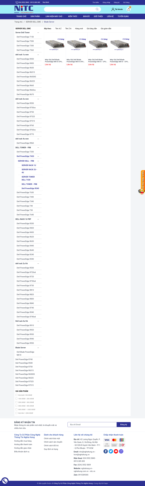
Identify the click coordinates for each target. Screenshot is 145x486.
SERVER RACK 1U (29, 165)
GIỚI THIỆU (98, 16)
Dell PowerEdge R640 (25, 250)
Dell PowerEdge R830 (25, 299)
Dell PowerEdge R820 (25, 294)
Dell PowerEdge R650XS (26, 77)
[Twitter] (111, 451)
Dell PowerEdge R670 (25, 94)
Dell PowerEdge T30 (25, 210)
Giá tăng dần (90, 29)
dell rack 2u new (22, 99)
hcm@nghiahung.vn (81, 455)
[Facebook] (105, 451)
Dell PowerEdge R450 (25, 63)
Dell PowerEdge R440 (25, 246)
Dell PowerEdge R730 (25, 286)
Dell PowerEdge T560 (25, 50)
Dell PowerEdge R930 (25, 334)
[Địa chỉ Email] (92, 424)
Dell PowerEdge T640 (25, 215)
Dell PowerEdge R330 (25, 224)
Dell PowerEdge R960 (25, 143)
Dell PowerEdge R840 (25, 303)
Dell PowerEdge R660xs (26, 90)
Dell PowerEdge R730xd (26, 281)
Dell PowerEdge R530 (25, 268)
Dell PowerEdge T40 (25, 206)
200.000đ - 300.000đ (26, 402)
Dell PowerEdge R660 (25, 86)
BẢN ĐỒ (86, 16)
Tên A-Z (57, 29)
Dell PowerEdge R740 (25, 308)
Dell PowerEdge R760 (25, 125)
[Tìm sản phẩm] (68, 9)
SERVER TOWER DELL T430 (28, 178)
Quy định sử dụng (51, 449)
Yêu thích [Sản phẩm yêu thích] (46, 2)
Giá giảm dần (104, 29)
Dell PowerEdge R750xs (26, 108)
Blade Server (20, 348)
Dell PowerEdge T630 (25, 192)
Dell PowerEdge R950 (25, 343)
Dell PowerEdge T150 (25, 37)
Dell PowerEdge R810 (25, 290)
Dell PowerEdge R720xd (26, 272)
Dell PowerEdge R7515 (26, 121)
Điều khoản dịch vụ (21, 452)
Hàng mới (78, 29)
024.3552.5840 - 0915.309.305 (27, 2)
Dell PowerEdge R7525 (26, 117)
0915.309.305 (79, 461)
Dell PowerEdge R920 (25, 330)
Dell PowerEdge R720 (25, 277)
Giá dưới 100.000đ (25, 395)
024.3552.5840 (89, 458)
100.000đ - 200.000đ (26, 399)
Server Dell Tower (22, 33)
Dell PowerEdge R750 (25, 112)
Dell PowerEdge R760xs (26, 130)
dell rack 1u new (22, 55)
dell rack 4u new (22, 139)
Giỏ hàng (126, 2)
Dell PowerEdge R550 (25, 103)
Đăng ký (116, 2)
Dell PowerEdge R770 (25, 134)
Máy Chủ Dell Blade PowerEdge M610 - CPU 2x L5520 (119, 61)
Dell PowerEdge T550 (25, 41)
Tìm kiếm (96, 2)
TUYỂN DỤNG (123, 16)
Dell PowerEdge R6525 (26, 81)
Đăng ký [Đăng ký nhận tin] (123, 425)
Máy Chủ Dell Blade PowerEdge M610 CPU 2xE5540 (53, 61)
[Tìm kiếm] (97, 9)
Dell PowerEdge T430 (25, 156)
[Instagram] (121, 451)
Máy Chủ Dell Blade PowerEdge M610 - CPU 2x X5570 (97, 61)
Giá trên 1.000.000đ (25, 413)
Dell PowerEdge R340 (25, 259)
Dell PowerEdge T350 (25, 46)
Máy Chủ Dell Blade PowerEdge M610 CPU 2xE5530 (75, 61)
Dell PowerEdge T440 (25, 197)
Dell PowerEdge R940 (25, 339)
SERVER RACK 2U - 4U (29, 171)
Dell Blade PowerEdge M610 (25, 353)
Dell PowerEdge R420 (25, 228)
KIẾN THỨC (73, 16)
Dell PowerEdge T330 (25, 152)
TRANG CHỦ (21, 16)
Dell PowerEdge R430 (25, 232)
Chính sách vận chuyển (53, 442)
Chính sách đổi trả (51, 446)
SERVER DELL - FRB (26, 161)
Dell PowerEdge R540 (30, 188)
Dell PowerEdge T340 (25, 201)
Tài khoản (117, 9)
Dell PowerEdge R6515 (26, 72)
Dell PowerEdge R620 (25, 237)
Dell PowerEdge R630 (25, 241)
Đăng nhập (106, 2)
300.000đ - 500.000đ (26, 406)
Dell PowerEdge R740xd (26, 317)
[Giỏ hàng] (129, 9)
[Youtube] (116, 451)
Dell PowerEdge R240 (25, 255)
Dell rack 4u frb (21, 321)
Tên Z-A (67, 29)
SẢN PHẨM (35, 16)
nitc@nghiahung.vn (86, 452)
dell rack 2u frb (21, 263)
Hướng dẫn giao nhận (22, 448)
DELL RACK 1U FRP (23, 219)
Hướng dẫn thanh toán (23, 444)
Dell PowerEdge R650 (25, 68)
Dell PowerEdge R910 (25, 325)
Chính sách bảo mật (52, 438)
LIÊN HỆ (110, 16)
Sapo (106, 483)
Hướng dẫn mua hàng (22, 441)
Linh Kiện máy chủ (55, 16)
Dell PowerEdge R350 (25, 59)
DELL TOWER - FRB (23, 148)
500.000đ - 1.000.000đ (26, 409)
